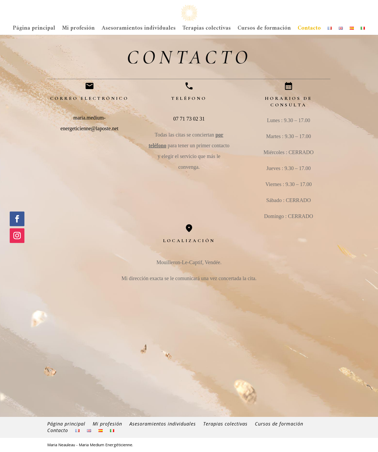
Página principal (34, 30)
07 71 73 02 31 (189, 119)
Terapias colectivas (206, 30)
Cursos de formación (264, 30)
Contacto (309, 30)
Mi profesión (78, 30)
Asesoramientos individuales (139, 30)
